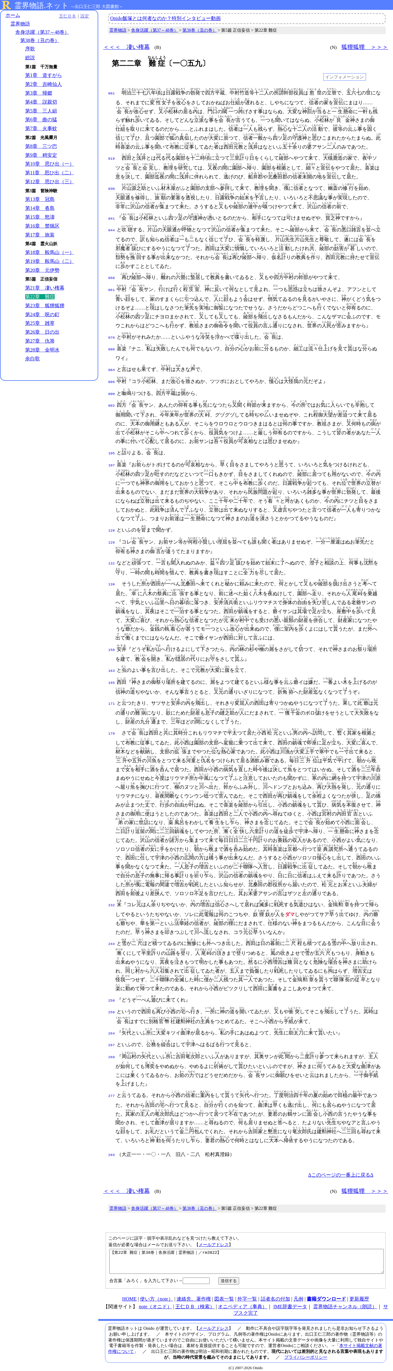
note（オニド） (155, 1302)
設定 (84, 16)
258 (111, 993)
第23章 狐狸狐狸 (44, 305)
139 (111, 578)
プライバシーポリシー (305, 1353)
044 (111, 229)
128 (111, 525)
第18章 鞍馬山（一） (49, 252)
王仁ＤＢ (67, 16)
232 (111, 898)
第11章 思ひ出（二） (49, 172)
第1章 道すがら (43, 75)
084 (111, 367)
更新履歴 (359, 1294)
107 (111, 459)
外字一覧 (247, 1294)
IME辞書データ (290, 1302)
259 (111, 1004)
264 (111, 1026)
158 (111, 643)
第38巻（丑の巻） (40, 40)
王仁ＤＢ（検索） (195, 1302)
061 (111, 288)
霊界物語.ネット (41, 6)
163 (111, 664)
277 (111, 1087)
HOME (129, 1294)
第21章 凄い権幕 (44, 287)
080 (111, 347)
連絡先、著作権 (194, 1294)
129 (111, 536)
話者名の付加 (275, 1294)
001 (111, 92)
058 (111, 276)
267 (111, 1037)
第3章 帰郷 (38, 93)
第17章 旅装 (40, 234)
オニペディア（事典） (242, 1302)
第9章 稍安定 (41, 155)
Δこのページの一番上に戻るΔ (340, 1166)
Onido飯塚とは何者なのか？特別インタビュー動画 (165, 18)
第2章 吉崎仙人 (43, 84)
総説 (30, 57)
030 (111, 188)
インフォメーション (344, 76)
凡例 (298, 1294)
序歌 (30, 48)
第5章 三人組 (41, 111)
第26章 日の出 (42, 332)
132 (111, 557)
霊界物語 (20, 23)
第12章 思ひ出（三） (49, 181)
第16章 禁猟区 (42, 226)
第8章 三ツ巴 (41, 146)
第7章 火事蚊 (41, 128)
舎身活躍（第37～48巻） (42, 32)
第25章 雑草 (40, 323)
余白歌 (32, 358)
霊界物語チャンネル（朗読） (345, 1302)
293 (111, 1146)
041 (111, 218)
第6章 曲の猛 (41, 119)
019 (111, 158)
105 (111, 448)
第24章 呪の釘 (42, 314)
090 (111, 389)
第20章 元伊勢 (42, 270)
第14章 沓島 (40, 208)
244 (111, 937)
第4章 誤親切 (41, 102)
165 (111, 676)
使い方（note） (156, 1294)
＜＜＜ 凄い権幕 (126, 47)
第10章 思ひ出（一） (49, 163)
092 (111, 400)
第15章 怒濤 (40, 217)
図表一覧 (224, 1294)
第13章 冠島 (40, 199)
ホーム (13, 15)
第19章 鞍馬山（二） (49, 261)
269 (111, 1048)
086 (111, 378)
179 (111, 726)
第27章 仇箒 (40, 341)
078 (111, 335)
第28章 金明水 (42, 350)
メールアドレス (214, 1236)
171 (111, 697)
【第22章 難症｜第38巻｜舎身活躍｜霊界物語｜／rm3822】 (246, 1255)
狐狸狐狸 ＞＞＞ (364, 47)
